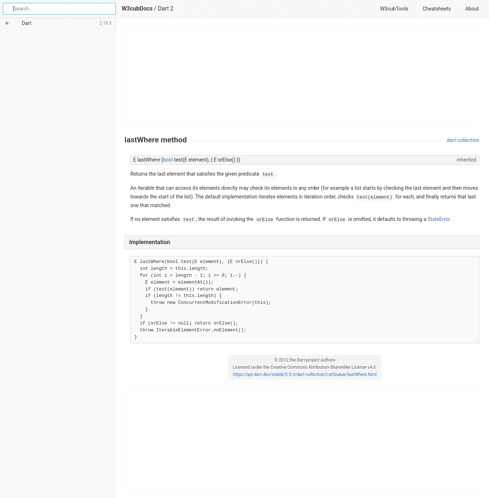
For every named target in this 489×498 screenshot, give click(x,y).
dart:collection (463, 140)
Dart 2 (165, 8)
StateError (438, 219)
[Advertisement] (302, 76)
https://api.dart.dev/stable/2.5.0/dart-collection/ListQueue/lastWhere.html (304, 374)
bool (168, 160)
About (472, 9)
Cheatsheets (437, 9)
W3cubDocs (137, 8)
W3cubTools (394, 9)
